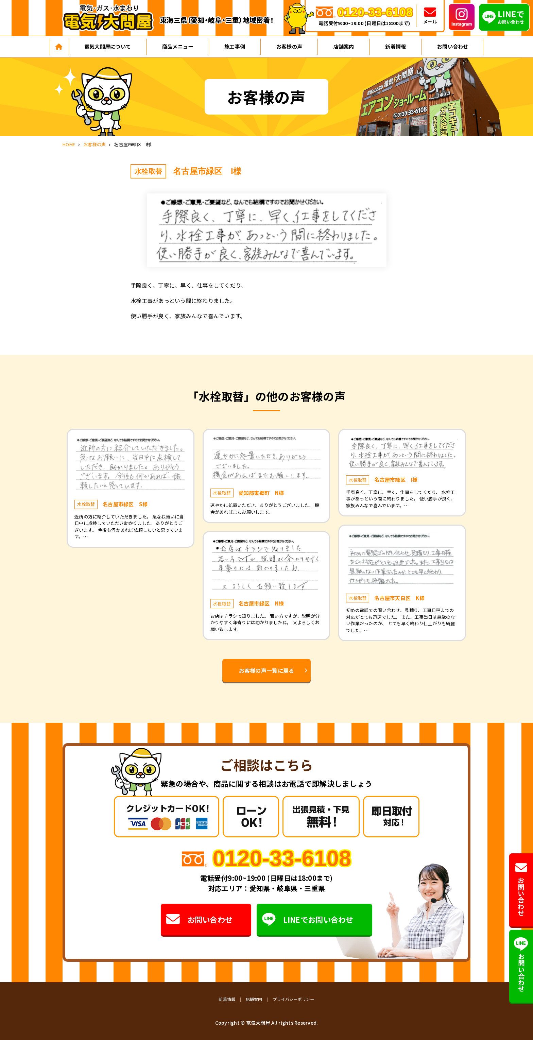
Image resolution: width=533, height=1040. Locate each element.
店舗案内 (343, 46)
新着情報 (395, 46)
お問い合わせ (452, 46)
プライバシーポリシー (293, 999)
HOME (69, 144)
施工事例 (234, 46)
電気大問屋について (107, 46)
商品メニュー (177, 46)
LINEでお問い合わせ (308, 919)
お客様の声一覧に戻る (266, 670)
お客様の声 (289, 46)
